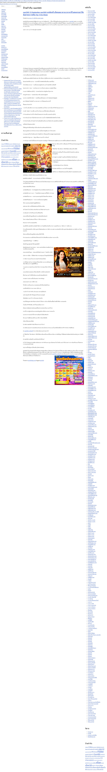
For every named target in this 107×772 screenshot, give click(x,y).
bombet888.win (92, 165)
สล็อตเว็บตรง (91, 664)
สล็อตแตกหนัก (91, 671)
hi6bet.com (90, 249)
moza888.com (91, 328)
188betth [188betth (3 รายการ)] (86, 747)
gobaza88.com (91, 239)
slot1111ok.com (92, 470)
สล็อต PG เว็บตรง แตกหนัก (94, 635)
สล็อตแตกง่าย (91, 669)
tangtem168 (91, 498)
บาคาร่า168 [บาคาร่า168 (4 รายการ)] (12, 156)
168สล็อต (90, 86)
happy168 (3, 18)
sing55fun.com (91, 456)
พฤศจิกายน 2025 (92, 22)
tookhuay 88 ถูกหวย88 (93, 511)
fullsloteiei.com (91, 223)
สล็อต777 (90, 644)
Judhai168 (90, 272)
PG (88, 351)
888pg (89, 101)
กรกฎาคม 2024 (92, 47)
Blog (1, 4)
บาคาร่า (90, 602)
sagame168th (4, 57)
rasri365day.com (32, 360)
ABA (89, 111)
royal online (90, 420)
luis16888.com (91, 306)
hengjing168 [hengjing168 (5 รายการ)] (8, 145)
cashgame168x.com (93, 178)
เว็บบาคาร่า (90, 705)
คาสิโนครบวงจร (92, 582)
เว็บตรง (89, 700)
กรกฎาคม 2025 (92, 29)
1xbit (89, 93)
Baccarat (90, 142)
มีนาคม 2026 (91, 15)
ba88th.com (91, 137)
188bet (89, 88)
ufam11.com (91, 533)
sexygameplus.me (92, 452)
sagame (90, 428)
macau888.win (91, 313)
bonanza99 (90, 167)
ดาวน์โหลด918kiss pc (93, 587)
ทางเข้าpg (90, 598)
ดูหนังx (89, 590)
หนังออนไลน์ (91, 676)
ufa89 (89, 525)
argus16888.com (92, 131)
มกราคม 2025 (91, 37)
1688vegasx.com (92, 83)
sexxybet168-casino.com (94, 442)
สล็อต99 (90, 653)
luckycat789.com (92, 305)
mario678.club (91, 314)
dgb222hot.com (92, 188)
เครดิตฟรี (90, 690)
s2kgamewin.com (92, 426)
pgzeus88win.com (92, 382)
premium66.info (92, 387)
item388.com (91, 260)
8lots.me (90, 103)
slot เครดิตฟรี (91, 469)
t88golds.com (91, 497)
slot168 (90, 474)
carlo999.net (91, 177)
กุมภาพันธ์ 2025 (92, 35)
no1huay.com (91, 341)
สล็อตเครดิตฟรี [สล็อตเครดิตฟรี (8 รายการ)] (12, 164)
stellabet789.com (92, 492)
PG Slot (90, 352)
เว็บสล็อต (90, 710)
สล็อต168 (90, 636)
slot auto (90, 465)
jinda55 (90, 262)
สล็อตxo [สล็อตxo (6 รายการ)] (17, 162)
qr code (90, 408)
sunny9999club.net (92, 495)
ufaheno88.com (92, 531)
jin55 (2, 23)
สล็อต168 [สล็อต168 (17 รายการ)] (4, 162)
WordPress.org (91, 736)
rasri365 (72, 21)
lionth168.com (91, 287)
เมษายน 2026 (91, 14)
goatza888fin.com (92, 237)
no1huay (90, 339)
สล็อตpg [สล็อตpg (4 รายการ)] (13, 162)
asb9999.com (91, 132)
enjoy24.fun (91, 200)
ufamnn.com (91, 536)
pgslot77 (3, 52)
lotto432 (90, 301)
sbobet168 (90, 436)
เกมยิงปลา (90, 685)
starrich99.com (91, 490)
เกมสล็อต (90, 689)
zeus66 (89, 579)
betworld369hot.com (93, 159)
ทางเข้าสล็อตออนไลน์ (93, 600)
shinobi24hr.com (92, 454)
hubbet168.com (92, 254)
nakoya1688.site (92, 333)
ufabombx (90, 529)
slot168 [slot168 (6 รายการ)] (5, 153)
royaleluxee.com (92, 421)
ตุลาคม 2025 (91, 24)
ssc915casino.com (92, 487)
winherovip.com (92, 554)
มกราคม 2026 (91, 19)
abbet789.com (91, 114)
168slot (90, 85)
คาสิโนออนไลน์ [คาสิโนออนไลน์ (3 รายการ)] (7, 154)
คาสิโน (89, 580)
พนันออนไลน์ (91, 616)
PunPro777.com (92, 398)
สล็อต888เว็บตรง (92, 648)
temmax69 (3, 42)
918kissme (90, 109)
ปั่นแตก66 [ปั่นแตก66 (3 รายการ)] (6, 159)
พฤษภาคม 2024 (92, 50)
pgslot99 (3, 31)
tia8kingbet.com (92, 508)
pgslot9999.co (91, 374)
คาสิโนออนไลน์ (91, 584)
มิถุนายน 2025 (91, 30)
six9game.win (91, 459)
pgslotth (3, 29)
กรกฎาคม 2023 (92, 66)
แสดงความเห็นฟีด (92, 735)
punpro (89, 392)
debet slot (90, 186)
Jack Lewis (40, 18)
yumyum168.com (92, 572)
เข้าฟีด (89, 733)
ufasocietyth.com (92, 541)
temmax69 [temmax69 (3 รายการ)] (3, 154)
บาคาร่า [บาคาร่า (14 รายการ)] (7, 157)
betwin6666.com (92, 157)
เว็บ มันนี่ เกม (91, 697)
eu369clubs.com (92, 208)
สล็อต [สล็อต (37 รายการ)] (14, 159)
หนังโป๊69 (90, 679)
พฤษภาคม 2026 (92, 12)
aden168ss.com (92, 119)
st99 (2, 39)
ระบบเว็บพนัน (91, 625)
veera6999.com (91, 544)
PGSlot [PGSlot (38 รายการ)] (17, 148)
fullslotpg (3, 65)
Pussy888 (90, 401)
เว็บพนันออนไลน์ (92, 708)
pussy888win (4, 67)
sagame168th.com (92, 433)
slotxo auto (90, 479)
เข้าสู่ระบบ (90, 732)
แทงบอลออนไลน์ (92, 717)
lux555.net (90, 308)
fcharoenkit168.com (93, 213)
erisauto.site (91, 203)
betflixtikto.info (91, 155)
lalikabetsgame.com (93, 283)
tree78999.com (91, 516)
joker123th (90, 267)
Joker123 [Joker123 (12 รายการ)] (17, 146)
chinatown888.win (92, 182)
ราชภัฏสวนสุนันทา (92, 628)
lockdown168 (91, 296)
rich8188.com (91, 416)
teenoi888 (90, 500)
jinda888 (90, 264)
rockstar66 (90, 418)
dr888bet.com (91, 191)
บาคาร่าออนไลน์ (92, 605)
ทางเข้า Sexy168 (92, 597)
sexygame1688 (91, 451)
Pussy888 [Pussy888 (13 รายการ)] (13, 151)
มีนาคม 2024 (91, 53)
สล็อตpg (90, 654)
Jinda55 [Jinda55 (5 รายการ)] (12, 145)
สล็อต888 (90, 646)
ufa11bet (90, 518)
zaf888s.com (91, 577)
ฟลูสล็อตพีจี (90, 621)
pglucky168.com (92, 364)
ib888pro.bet (91, 255)
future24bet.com (92, 229)
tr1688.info (90, 515)
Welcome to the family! (11, 4)
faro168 (90, 211)
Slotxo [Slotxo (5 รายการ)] (11, 152)
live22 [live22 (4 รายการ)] (6, 148)
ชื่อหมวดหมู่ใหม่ (92, 585)
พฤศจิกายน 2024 (92, 40)
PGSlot (89, 365)
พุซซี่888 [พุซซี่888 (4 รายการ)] (10, 159)
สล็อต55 (90, 639)
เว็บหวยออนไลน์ (92, 713)
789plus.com (91, 98)
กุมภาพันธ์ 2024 (92, 55)
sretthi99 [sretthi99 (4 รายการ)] (14, 152)
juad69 (89, 270)
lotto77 (89, 303)
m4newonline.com (92, 310)
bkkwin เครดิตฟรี (92, 162)
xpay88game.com (92, 562)
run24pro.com (91, 423)
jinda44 (3, 21)
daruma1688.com (92, 185)
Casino (89, 180)
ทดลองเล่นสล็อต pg (92, 595)
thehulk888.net (91, 506)
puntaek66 (3, 50)
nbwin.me (90, 334)
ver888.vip (90, 546)
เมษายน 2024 (91, 52)
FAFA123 (90, 209)
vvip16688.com (91, 551)
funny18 (90, 227)
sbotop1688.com (92, 438)
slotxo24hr (3, 37)
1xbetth (3, 11)
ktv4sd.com (91, 280)
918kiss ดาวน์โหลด (92, 106)
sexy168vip (4, 55)
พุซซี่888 (90, 620)
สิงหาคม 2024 (91, 45)
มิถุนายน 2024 (91, 48)
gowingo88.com (92, 242)
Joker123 (90, 265)
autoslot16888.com (92, 136)
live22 (89, 290)
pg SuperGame (91, 355)
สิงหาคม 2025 (91, 27)
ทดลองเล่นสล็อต (92, 593)
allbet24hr (3, 13)
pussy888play (4, 49)
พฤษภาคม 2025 (92, 32)
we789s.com (91, 552)
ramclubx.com (91, 410)
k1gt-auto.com (91, 273)
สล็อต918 (90, 649)
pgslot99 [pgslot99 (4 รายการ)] (3, 151)
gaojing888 (4, 16)
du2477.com (91, 195)
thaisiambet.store (92, 505)
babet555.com (91, 140)
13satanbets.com (92, 81)
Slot (89, 464)
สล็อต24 (90, 638)
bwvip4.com (91, 175)
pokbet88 (90, 385)
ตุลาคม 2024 (91, 42)
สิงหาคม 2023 (91, 65)
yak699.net (90, 569)
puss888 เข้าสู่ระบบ (92, 400)
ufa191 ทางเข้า (91, 520)
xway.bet (90, 564)
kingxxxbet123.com (92, 278)
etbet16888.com (92, 204)
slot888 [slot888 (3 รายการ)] (92, 756)
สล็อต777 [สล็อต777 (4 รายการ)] (10, 162)
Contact (4, 4)
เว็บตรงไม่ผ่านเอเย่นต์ (93, 703)
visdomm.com (91, 549)
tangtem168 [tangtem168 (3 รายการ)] (103, 756)
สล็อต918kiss (91, 651)
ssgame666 (91, 488)
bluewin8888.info (92, 163)
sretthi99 (90, 484)
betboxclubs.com (92, 154)
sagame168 (91, 429)
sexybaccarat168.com (93, 449)
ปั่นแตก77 (90, 613)
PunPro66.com (91, 395)
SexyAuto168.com (92, 447)
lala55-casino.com (92, 282)
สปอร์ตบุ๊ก (90, 630)
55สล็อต (90, 96)
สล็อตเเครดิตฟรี (91, 667)
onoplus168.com (92, 347)
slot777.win (91, 475)
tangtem (3, 41)
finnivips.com (91, 216)
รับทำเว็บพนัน (91, 626)
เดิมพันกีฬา (90, 694)
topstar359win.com (92, 513)
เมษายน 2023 (91, 70)
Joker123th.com (92, 269)
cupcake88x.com (92, 183)
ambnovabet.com (92, 129)
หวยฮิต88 (90, 684)
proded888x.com (92, 388)
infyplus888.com (92, 259)
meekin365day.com (92, 319)
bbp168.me (90, 150)
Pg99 (89, 357)
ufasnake (90, 539)
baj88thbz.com (91, 144)
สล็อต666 (90, 643)
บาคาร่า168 (91, 603)
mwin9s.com (91, 329)
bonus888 (3, 14)
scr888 (89, 441)
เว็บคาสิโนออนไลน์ (92, 699)
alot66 (89, 127)
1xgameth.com (91, 95)
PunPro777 (90, 397)
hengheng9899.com (93, 246)
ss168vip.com (91, 485)
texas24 (90, 503)
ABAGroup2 (91, 113)
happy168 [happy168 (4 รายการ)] (3, 145)
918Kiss (90, 104)
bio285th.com (91, 160)
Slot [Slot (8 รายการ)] (2, 153)
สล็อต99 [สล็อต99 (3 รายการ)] (18, 159)
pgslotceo (90, 377)
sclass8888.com (92, 439)
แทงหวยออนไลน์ (92, 718)
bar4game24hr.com (92, 147)
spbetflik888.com (92, 482)
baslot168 (90, 149)
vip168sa (90, 548)
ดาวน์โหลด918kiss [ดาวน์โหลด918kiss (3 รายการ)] (13, 154)
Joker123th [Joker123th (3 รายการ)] (3, 148)
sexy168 (90, 444)
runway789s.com (92, 424)
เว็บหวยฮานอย (91, 715)
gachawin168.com (92, 231)
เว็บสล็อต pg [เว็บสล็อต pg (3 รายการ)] (11, 166)
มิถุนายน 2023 (91, 68)
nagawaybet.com (92, 331)
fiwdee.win (90, 218)
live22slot (3, 62)
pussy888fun (4, 34)
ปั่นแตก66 (90, 612)
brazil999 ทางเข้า (92, 172)
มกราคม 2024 (91, 57)
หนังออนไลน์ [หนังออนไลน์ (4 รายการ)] (6, 166)
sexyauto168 (4, 36)
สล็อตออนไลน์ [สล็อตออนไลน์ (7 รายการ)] (4, 164)
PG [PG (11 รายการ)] (9, 148)
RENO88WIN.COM (92, 413)
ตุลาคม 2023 (91, 61)
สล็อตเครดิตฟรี (91, 662)
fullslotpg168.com (92, 226)
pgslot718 (90, 367)
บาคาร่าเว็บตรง (91, 607)
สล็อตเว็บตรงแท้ (92, 666)
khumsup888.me (92, 275)
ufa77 (89, 523)
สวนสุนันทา (91, 672)
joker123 (3, 26)
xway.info (90, 567)
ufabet (89, 528)
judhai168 (3, 27)
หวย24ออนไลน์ (91, 680)
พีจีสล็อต (90, 618)
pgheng (90, 359)
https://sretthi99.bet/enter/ (94, 252)
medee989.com (92, 318)
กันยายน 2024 (91, 43)
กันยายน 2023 (91, 63)
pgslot (2, 32)
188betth (3, 9)
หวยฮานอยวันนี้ (91, 682)
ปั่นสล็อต (90, 610)
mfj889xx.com (91, 323)
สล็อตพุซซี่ (90, 659)
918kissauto (4, 59)
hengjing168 (4, 19)
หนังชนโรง (90, 674)
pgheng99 (3, 60)
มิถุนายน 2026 (91, 11)
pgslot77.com (91, 370)
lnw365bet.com (91, 293)
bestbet (90, 152)
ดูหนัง (89, 589)
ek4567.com (91, 198)
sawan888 (90, 434)
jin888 (2, 24)
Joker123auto (4, 64)
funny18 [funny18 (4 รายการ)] (18, 143)
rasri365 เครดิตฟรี (28, 331)
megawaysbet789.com (93, 321)
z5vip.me (90, 575)
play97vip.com (91, 383)
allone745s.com (92, 126)
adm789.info (91, 121)
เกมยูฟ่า (90, 687)
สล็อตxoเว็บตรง (91, 657)
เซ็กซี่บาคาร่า (91, 692)
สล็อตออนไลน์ (91, 661)
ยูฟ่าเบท (90, 623)
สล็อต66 (90, 641)
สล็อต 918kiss (91, 633)
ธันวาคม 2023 (91, 58)
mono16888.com (92, 326)
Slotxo (89, 477)
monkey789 (91, 324)
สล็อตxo (90, 656)
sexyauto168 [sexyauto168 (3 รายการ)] (19, 151)
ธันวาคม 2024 (91, 38)
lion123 (90, 285)
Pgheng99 (90, 360)
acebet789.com (92, 118)
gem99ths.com (91, 234)
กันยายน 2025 (91, 25)
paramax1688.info (92, 349)
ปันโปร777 (90, 615)
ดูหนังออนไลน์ (91, 592)
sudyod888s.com (92, 493)
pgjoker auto (91, 362)
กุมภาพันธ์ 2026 (92, 17)
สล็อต (89, 631)
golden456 (90, 241)
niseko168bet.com (92, 336)
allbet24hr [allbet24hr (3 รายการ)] (94, 747)
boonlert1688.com (92, 170)
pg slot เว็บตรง (91, 354)
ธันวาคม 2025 (91, 20)
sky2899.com (91, 462)
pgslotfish (90, 378)
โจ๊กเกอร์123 (91, 720)
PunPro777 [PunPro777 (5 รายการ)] (7, 151)
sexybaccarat (4, 54)
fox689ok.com (91, 219)
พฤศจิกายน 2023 (92, 60)
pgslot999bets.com (92, 375)
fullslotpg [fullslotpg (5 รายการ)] (15, 143)
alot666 (3, 46)
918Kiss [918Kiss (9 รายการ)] (7, 144)
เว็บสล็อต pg (91, 712)
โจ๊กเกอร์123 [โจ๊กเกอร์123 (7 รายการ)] (16, 166)
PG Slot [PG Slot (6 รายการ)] (11, 148)
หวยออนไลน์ (4, 70)
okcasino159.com (92, 344)
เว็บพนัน (90, 707)
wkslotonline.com (92, 556)
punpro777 (4, 47)
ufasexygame (91, 538)
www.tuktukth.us (92, 559)
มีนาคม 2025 (91, 34)
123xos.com (91, 80)
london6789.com (92, 298)
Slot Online (90, 467)
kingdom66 (90, 277)
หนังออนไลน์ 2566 (92, 677)
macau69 (90, 311)
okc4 (89, 342)
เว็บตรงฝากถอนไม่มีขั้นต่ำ (94, 702)
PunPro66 (90, 393)
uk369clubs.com (92, 543)
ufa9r (89, 526)
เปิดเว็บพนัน (91, 695)
